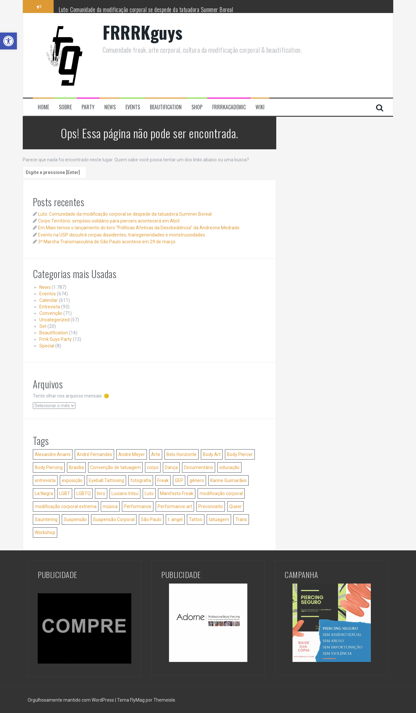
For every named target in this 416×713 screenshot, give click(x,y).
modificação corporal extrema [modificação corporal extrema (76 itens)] (66, 506)
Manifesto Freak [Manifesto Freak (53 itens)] (176, 493)
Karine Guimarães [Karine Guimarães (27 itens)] (228, 480)
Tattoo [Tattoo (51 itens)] (195, 519)
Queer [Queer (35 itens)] (235, 506)
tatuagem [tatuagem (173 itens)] (219, 519)
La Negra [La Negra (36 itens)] (44, 493)
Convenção (50, 313)
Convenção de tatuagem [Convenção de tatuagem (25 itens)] (115, 467)
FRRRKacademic (229, 107)
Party (88, 107)
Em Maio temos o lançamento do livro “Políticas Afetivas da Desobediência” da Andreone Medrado (139, 227)
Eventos (47, 293)
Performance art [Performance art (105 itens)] (175, 506)
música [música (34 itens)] (110, 506)
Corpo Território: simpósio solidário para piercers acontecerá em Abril (108, 220)
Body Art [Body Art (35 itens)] (212, 454)
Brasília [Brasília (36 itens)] (76, 467)
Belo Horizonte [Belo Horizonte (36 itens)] (181, 454)
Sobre (65, 107)
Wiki (260, 107)
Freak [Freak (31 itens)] (163, 480)
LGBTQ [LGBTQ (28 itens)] (83, 493)
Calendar (48, 300)
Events (132, 107)
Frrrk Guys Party (55, 339)
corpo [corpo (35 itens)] (153, 467)
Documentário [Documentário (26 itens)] (198, 467)
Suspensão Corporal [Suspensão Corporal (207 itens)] (114, 519)
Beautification (166, 107)
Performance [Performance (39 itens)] (137, 506)
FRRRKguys (143, 32)
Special (46, 345)
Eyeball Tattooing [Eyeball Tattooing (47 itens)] (106, 480)
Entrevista (49, 306)
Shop (196, 107)
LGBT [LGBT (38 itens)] (64, 493)
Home (43, 107)
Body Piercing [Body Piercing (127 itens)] (49, 467)
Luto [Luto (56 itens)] (149, 493)
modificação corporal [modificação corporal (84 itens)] (221, 493)
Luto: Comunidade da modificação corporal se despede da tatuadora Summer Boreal (145, 9)
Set (42, 326)
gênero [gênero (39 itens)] (196, 480)
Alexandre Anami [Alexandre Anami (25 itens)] (53, 454)
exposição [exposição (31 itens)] (72, 480)
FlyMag (137, 700)
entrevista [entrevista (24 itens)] (45, 480)
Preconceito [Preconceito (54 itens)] (210, 506)
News (110, 107)
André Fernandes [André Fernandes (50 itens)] (94, 454)
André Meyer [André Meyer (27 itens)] (131, 454)
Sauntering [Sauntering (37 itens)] (46, 519)
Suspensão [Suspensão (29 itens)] (75, 519)
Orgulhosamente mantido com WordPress (71, 700)
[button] (8, 41)
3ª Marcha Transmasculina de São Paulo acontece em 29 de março (107, 241)
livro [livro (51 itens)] (101, 493)
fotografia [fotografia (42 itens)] (140, 480)
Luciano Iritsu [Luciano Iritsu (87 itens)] (124, 493)
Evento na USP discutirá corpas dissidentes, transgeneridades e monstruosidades (121, 234)
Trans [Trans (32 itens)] (241, 519)
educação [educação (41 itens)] (229, 467)
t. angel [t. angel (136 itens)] (175, 519)
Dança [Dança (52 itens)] (171, 467)
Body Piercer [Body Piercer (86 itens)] (240, 454)
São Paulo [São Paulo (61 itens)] (151, 519)
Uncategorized (54, 319)
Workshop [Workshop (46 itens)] (45, 532)
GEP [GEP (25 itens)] (179, 480)
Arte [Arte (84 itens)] (155, 454)
